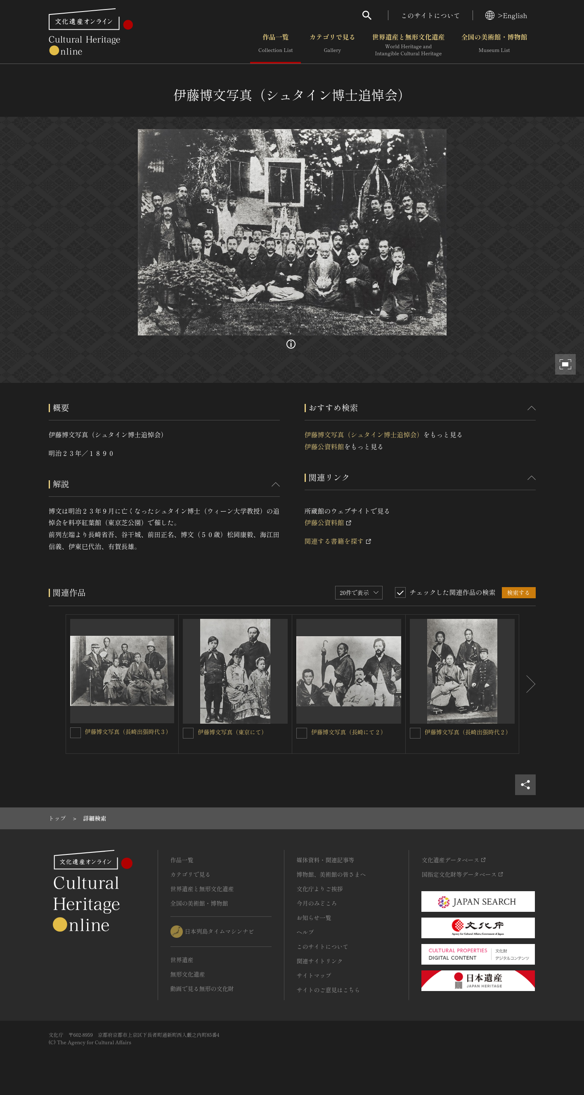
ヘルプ (305, 932)
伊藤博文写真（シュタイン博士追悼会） (364, 434)
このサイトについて (430, 15)
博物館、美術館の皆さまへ (331, 874)
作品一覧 (275, 45)
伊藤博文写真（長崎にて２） (348, 732)
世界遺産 (182, 960)
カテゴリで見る (332, 45)
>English (506, 15)
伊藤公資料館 (324, 446)
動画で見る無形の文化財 (202, 988)
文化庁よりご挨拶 (320, 889)
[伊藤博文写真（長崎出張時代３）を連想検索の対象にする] (75, 732)
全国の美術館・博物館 (494, 45)
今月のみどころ (317, 903)
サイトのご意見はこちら (328, 990)
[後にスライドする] (527, 684)
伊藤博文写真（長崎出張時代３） (128, 731)
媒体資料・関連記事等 (326, 860)
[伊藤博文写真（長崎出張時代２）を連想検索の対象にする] (415, 733)
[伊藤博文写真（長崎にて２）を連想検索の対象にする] (301, 733)
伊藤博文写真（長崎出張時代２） (468, 732)
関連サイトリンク (320, 961)
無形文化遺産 (187, 974)
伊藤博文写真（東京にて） (232, 732)
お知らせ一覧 (314, 917)
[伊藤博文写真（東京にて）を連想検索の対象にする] (188, 733)
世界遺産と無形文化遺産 (408, 45)
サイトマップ (314, 975)
